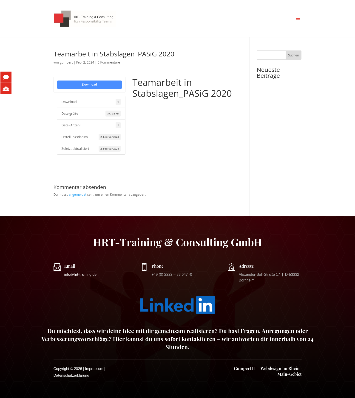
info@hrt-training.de (80, 274)
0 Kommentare (109, 62)
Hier (119, 338)
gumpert (66, 62)
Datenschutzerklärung (71, 375)
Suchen (293, 55)
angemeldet (77, 194)
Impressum (94, 369)
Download (89, 84)
